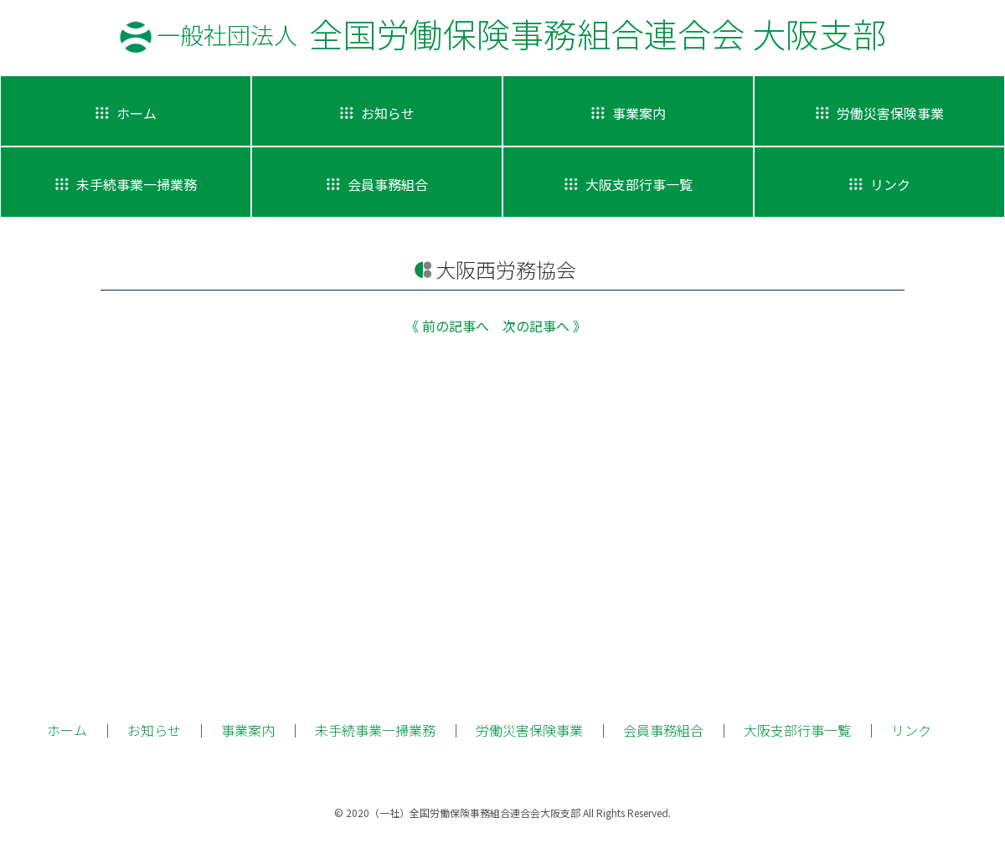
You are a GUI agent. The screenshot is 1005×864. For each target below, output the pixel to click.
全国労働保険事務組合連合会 (521, 33)
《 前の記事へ (447, 326)
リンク (911, 730)
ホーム (67, 730)
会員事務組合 (663, 730)
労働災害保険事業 (529, 730)
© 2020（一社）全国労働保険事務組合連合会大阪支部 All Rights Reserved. (502, 812)
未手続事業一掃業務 (375, 730)
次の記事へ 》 (544, 326)
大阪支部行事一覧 (797, 730)
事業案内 (248, 730)
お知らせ (154, 730)
